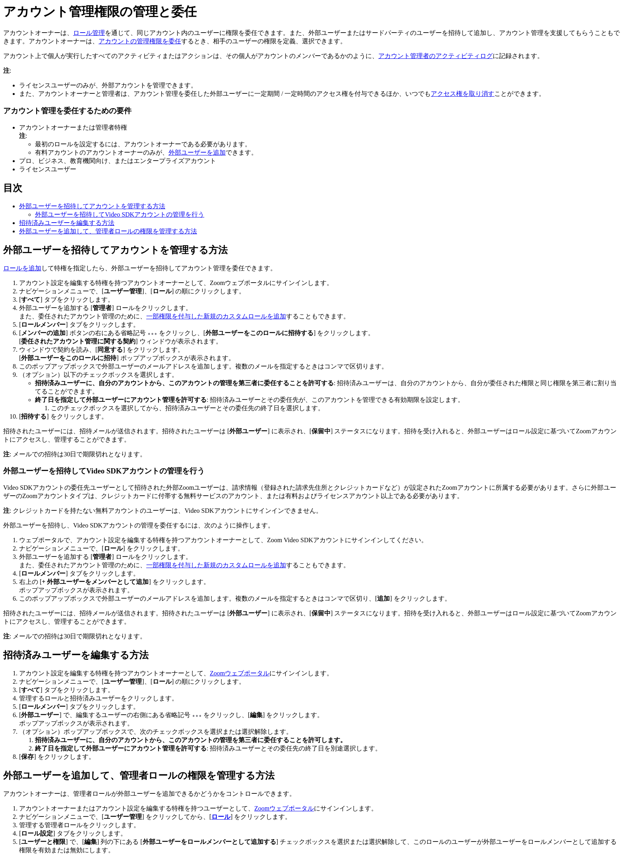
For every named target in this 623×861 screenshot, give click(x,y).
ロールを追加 (22, 268)
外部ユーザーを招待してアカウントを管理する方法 (92, 206)
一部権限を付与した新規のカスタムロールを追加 (216, 316)
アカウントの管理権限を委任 (140, 41)
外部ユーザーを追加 (197, 152)
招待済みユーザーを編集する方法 (66, 222)
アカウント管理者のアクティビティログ (435, 55)
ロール (220, 816)
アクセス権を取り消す (462, 93)
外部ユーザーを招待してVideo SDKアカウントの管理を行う (119, 214)
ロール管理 (89, 32)
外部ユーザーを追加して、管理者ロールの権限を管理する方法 (108, 231)
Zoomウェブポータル (239, 673)
